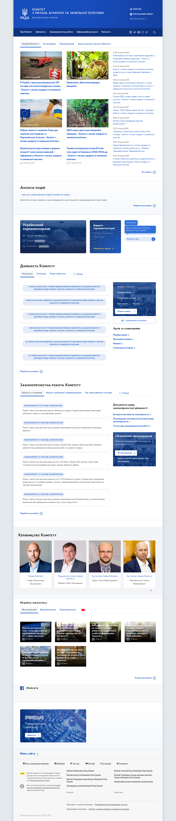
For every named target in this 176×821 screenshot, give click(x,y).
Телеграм (122, 764)
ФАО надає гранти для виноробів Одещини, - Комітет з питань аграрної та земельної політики (87, 134)
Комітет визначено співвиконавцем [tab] (64, 393)
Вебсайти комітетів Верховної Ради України (84, 775)
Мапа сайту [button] (27, 753)
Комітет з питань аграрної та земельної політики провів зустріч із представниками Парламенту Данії (133, 72)
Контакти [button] (106, 32)
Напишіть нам (133, 239)
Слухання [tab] (41, 274)
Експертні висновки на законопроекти (131, 414)
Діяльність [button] (41, 32)
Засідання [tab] (27, 274)
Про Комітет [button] (26, 32)
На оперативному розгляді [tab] (98, 393)
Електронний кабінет (141, 14)
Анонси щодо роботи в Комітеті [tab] (94, 44)
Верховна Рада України (45, 18)
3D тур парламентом (37, 236)
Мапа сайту (118, 792)
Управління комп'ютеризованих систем (111, 805)
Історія (30, 241)
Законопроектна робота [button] (61, 32)
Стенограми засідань (123, 348)
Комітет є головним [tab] (32, 393)
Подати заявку (124, 311)
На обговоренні (124, 453)
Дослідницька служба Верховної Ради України (84, 786)
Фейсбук (60, 764)
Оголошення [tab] (49, 44)
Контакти (70, 792)
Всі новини (147, 172)
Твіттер (74, 764)
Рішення (117, 343)
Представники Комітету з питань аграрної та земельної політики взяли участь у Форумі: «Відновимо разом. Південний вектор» (131, 148)
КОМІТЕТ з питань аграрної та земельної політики (68, 11)
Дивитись (32, 735)
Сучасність (32, 246)
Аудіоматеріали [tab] (68, 610)
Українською (137, 19)
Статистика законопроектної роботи (131, 426)
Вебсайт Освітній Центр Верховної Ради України (133, 771)
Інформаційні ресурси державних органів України (133, 782)
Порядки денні (120, 335)
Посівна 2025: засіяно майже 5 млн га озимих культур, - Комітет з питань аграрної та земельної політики (134, 100)
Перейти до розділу (142, 206)
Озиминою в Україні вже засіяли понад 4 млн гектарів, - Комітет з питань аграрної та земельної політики (133, 135)
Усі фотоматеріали (143, 678)
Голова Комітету (35, 576)
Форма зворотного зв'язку (40, 781)
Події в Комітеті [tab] (58, 274)
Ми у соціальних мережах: (36, 764)
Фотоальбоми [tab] (29, 610)
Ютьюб (90, 764)
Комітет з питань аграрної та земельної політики (109, 809)
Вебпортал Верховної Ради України (80, 771)
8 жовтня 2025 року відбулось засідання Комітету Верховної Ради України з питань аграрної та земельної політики (134, 162)
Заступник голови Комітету (105, 576)
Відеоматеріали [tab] (48, 610)
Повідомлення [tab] (67, 44)
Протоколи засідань (122, 339)
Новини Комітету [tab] (30, 44)
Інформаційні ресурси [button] (87, 32)
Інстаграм (105, 764)
